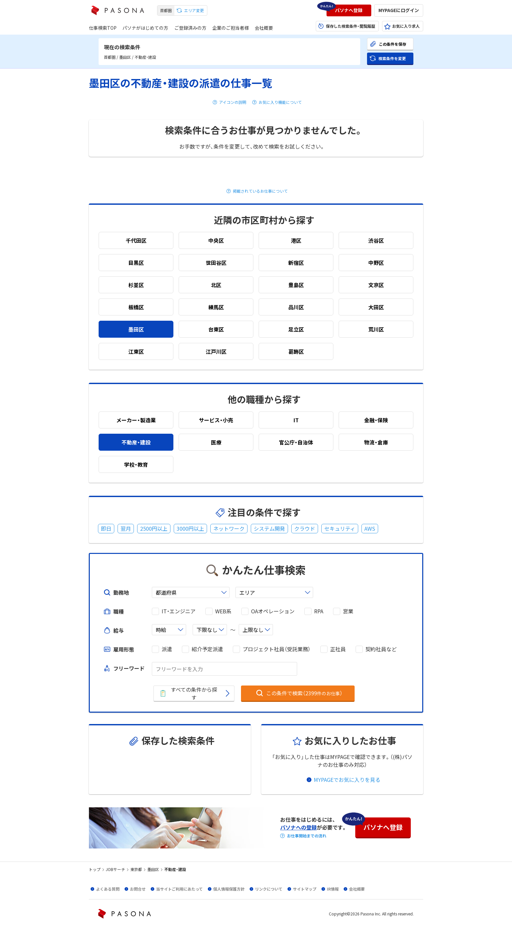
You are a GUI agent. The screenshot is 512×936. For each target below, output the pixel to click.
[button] (349, 10)
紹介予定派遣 (207, 649)
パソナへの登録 (298, 827)
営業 (348, 611)
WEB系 (223, 611)
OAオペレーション (273, 611)
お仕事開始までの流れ (306, 836)
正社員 (338, 649)
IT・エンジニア (179, 611)
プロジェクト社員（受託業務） (277, 649)
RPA (318, 611)
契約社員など (381, 649)
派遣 (167, 649)
